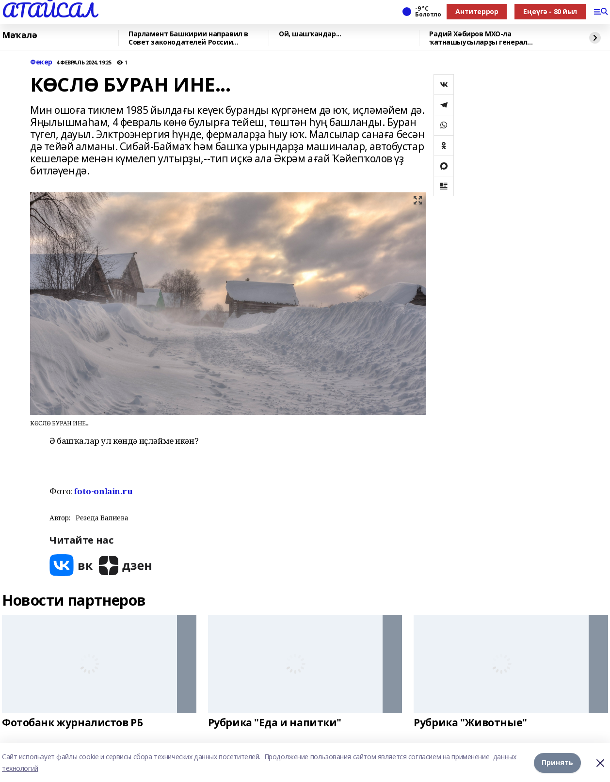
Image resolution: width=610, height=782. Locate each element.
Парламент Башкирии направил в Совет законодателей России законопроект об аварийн (188, 38)
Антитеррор (476, 11)
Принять (557, 762)
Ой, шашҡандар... (310, 34)
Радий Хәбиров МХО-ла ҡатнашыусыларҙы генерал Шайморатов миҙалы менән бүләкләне (498, 38)
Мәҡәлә (19, 35)
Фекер (41, 62)
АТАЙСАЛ (49, 10)
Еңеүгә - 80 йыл (550, 11)
